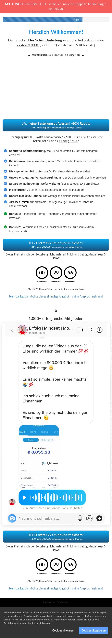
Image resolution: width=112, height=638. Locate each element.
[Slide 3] (59, 518)
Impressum (48, 602)
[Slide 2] (56, 518)
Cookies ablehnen (63, 630)
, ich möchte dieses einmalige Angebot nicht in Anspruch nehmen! (56, 296)
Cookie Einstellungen (39, 623)
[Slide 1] (53, 518)
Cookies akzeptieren (93, 630)
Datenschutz (63, 602)
